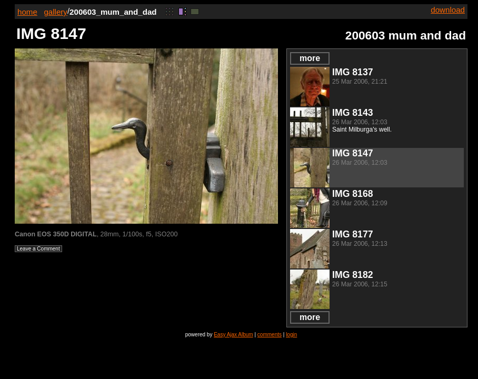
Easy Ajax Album (233, 334)
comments (269, 334)
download (448, 9)
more (310, 58)
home (27, 11)
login (291, 334)
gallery (55, 11)
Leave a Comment (38, 249)
